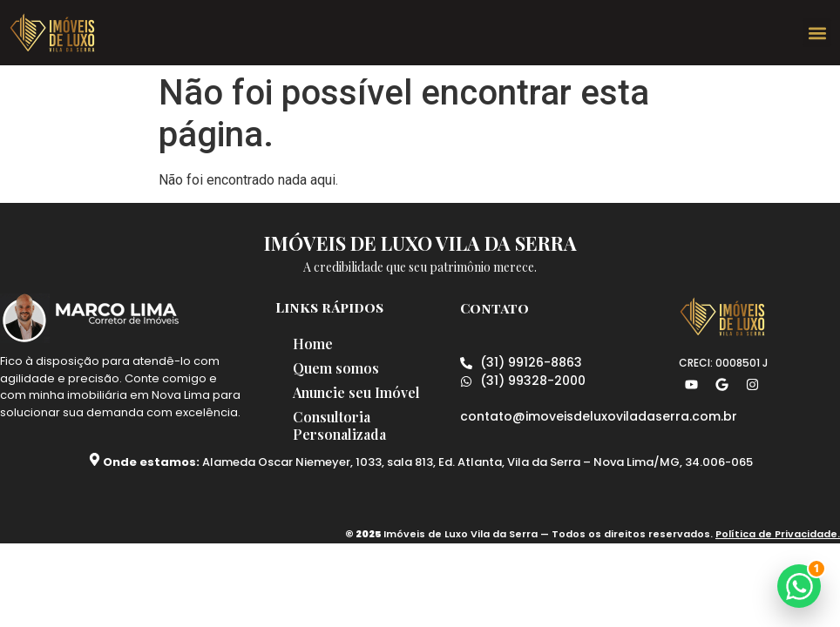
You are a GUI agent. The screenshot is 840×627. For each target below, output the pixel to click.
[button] (817, 32)
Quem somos (336, 368)
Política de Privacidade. (777, 534)
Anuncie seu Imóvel (356, 392)
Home (313, 343)
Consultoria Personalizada (339, 425)
